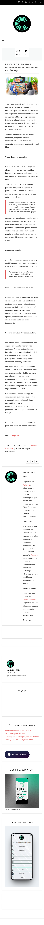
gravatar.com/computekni (16, 676)
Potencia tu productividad (15, 734)
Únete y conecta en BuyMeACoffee (19, 740)
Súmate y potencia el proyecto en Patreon (22, 737)
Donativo (34, 555)
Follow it (26, 485)
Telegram (15, 436)
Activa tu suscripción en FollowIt (18, 731)
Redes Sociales (29, 600)
